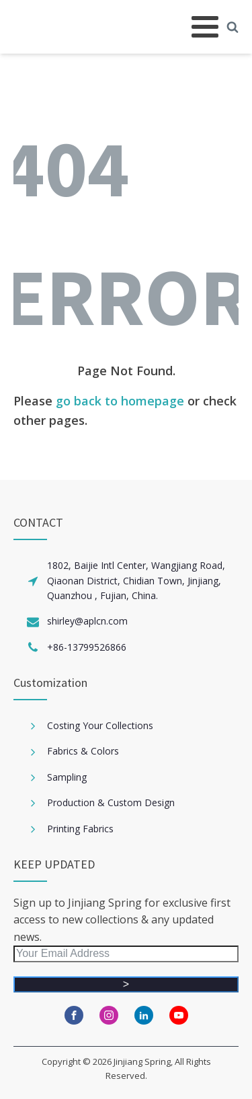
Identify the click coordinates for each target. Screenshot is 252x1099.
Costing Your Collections (100, 725)
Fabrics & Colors (83, 751)
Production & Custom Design (111, 802)
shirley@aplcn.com (87, 621)
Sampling (67, 777)
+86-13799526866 (86, 647)
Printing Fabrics (80, 828)
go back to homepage (120, 401)
